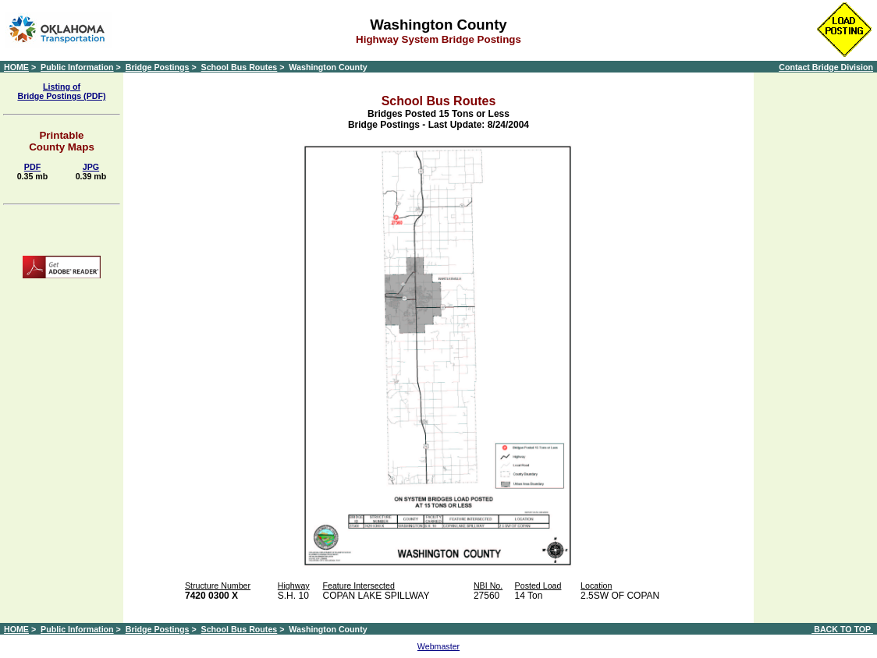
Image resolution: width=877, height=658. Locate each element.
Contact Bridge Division (826, 67)
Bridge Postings (158, 67)
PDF (32, 167)
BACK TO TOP (842, 629)
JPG (91, 167)
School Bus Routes (239, 67)
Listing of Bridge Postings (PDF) (61, 91)
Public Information (77, 67)
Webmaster (438, 646)
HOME (16, 67)
